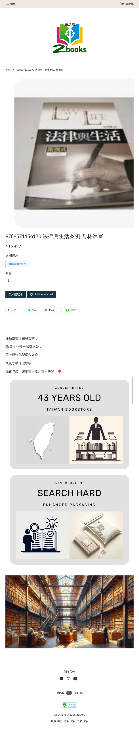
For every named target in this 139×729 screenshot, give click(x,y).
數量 (8, 274)
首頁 (7, 69)
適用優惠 (11, 255)
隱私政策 (69, 721)
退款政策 (82, 721)
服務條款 (56, 721)
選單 (10, 4)
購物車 (127, 4)
